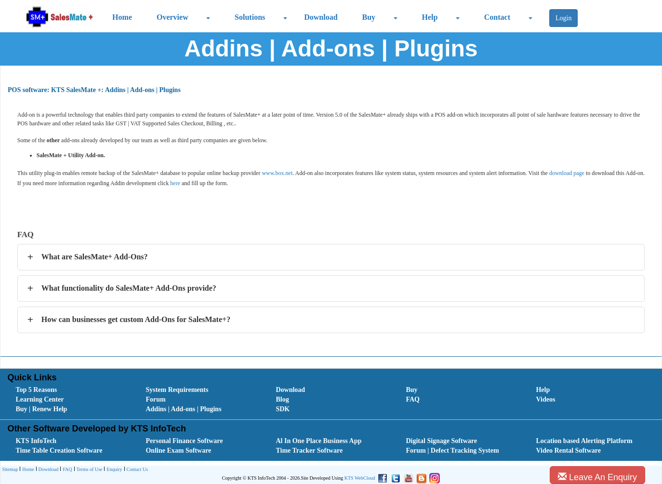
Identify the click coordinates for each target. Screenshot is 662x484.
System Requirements (177, 389)
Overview (172, 17)
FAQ (413, 399)
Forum (155, 399)
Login (563, 18)
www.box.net (277, 173)
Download (320, 17)
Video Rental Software (568, 450)
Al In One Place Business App (318, 440)
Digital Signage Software (441, 440)
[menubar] (333, 399)
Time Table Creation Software (58, 450)
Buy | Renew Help (41, 409)
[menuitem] (70, 390)
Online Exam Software (178, 450)
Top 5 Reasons (36, 389)
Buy (369, 17)
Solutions (250, 17)
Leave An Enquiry (597, 477)
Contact (497, 17)
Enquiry (113, 470)
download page (566, 173)
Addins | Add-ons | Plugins (183, 409)
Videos (545, 399)
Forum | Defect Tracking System (452, 450)
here (175, 183)
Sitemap (10, 469)
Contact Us (136, 470)
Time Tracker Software (309, 450)
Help (430, 17)
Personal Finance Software (184, 440)
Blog (282, 399)
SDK (283, 409)
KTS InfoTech (35, 440)
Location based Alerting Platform (584, 440)
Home (122, 17)
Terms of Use (88, 470)
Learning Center (39, 399)
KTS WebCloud (359, 478)
